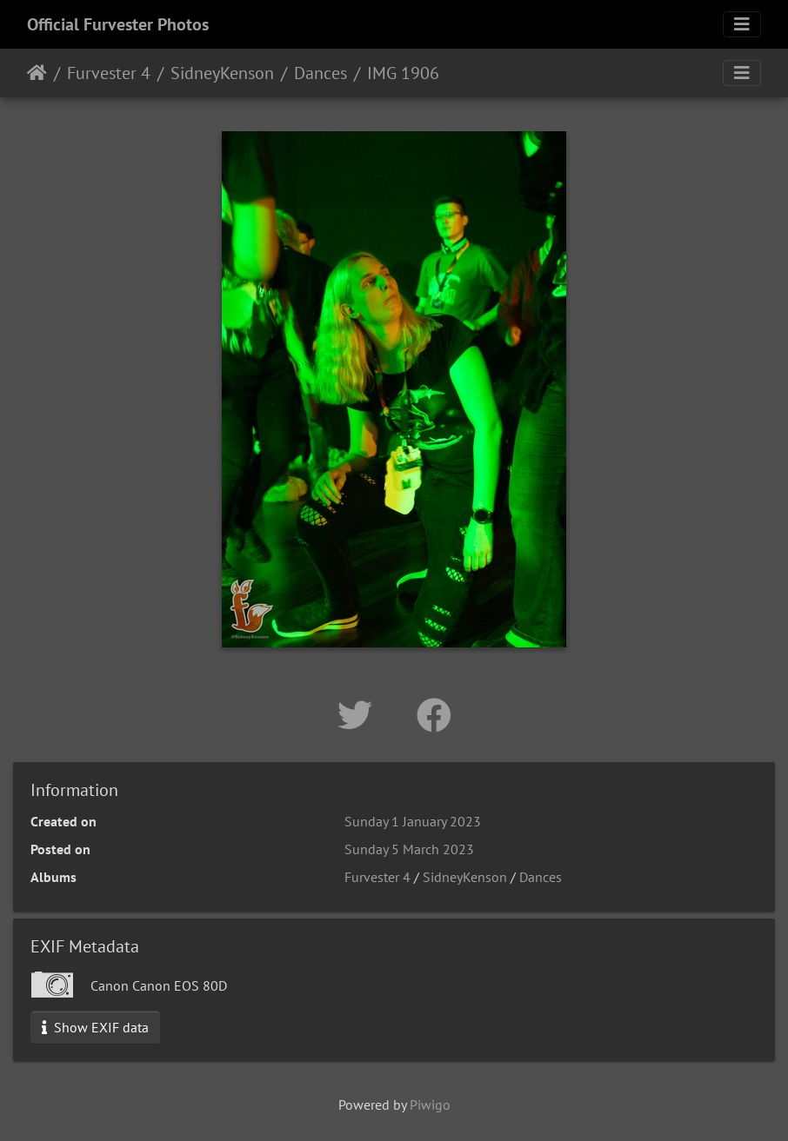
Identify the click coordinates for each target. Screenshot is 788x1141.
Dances (320, 73)
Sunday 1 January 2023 (412, 821)
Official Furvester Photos (118, 24)
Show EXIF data (95, 1027)
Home (37, 73)
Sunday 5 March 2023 (409, 849)
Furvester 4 (108, 73)
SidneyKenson (222, 73)
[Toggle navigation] (742, 24)
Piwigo (430, 1104)
